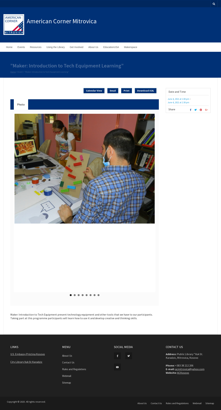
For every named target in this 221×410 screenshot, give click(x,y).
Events (21, 47)
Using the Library (55, 47)
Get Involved (76, 47)
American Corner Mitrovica (62, 21)
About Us (93, 47)
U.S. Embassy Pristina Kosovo (27, 354)
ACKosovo (183, 372)
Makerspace (130, 47)
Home (9, 47)
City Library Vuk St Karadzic (26, 362)
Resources (35, 47)
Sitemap (66, 382)
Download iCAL (145, 90)
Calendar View (94, 90)
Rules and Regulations (74, 369)
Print (126, 90)
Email (113, 90)
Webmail (66, 376)
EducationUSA (111, 47)
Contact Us (68, 362)
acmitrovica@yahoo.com (189, 369)
